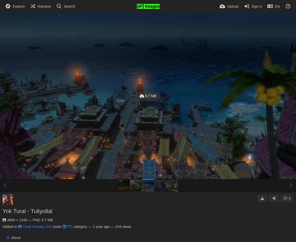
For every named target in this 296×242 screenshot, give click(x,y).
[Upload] (229, 6)
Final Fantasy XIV (35, 227)
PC (67, 227)
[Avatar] (8, 199)
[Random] (40, 6)
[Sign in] (253, 6)
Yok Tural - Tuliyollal (27, 211)
